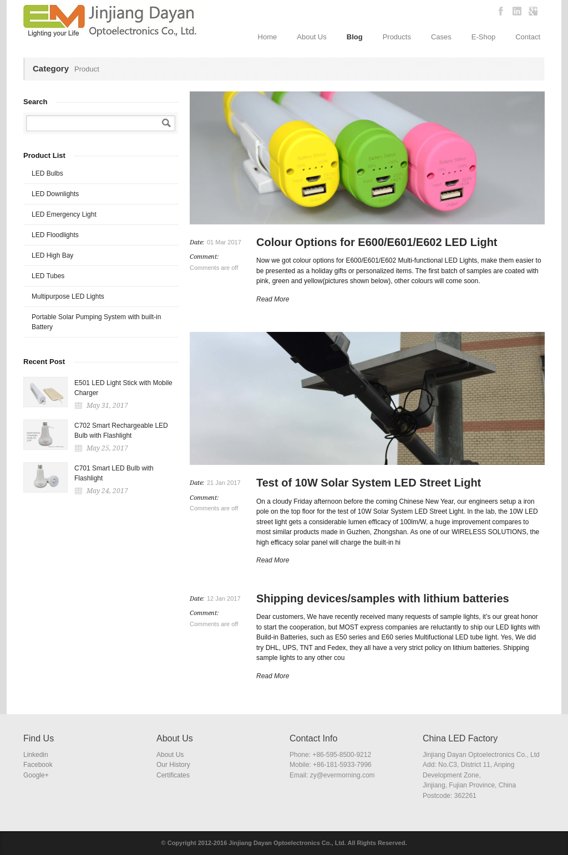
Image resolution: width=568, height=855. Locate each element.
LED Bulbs (47, 173)
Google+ (36, 775)
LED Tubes (48, 276)
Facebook (38, 765)
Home (267, 37)
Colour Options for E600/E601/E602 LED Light (377, 242)
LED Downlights (55, 194)
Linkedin (35, 755)
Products (397, 37)
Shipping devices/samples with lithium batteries (382, 598)
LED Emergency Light (64, 214)
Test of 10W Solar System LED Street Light (368, 483)
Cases (441, 37)
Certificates (173, 775)
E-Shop (483, 37)
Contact (527, 37)
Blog (355, 37)
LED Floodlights (55, 235)
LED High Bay (52, 255)
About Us (311, 37)
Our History (173, 765)
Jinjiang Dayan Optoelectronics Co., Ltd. (287, 842)
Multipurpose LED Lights (68, 296)
